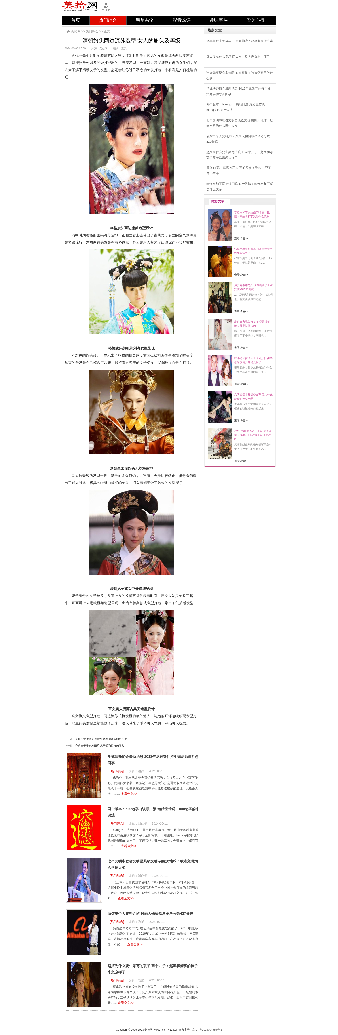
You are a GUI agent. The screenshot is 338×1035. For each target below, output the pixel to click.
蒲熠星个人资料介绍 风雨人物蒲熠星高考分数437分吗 (150, 913)
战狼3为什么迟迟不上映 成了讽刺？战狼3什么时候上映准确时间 (252, 435)
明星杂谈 (145, 20)
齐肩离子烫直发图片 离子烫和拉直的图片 (99, 745)
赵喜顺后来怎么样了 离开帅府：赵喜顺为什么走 (239, 41)
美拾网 (80, 6)
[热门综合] (117, 771)
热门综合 (108, 20)
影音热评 (182, 20)
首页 (75, 20)
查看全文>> (129, 793)
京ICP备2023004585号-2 (207, 1029)
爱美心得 (255, 20)
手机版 (108, 7)
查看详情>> (241, 238)
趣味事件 (219, 20)
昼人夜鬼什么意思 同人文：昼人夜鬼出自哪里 (238, 57)
